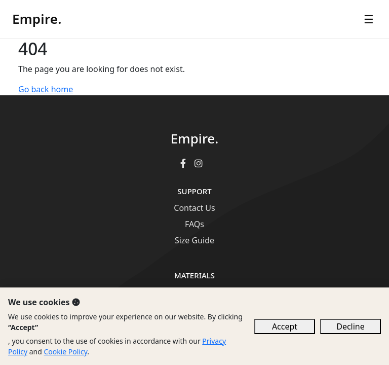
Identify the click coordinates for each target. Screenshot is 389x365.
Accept (284, 326)
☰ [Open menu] (369, 18)
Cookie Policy (65, 351)
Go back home (45, 89)
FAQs (194, 224)
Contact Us (194, 207)
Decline (350, 326)
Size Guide (194, 240)
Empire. (37, 19)
